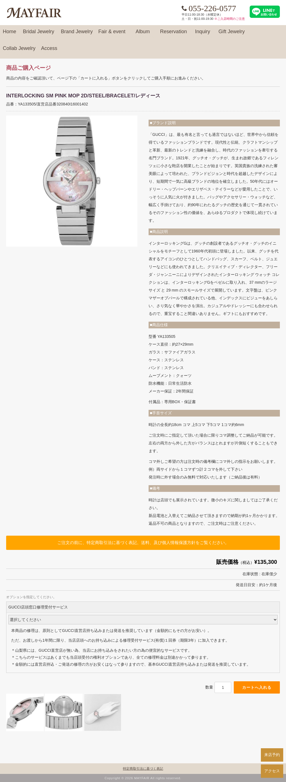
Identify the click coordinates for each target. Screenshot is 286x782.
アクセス (272, 771)
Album (142, 34)
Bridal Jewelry (38, 34)
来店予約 (272, 754)
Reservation (173, 34)
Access (49, 50)
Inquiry (202, 34)
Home (9, 34)
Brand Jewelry (77, 34)
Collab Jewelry (19, 50)
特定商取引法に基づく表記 (143, 769)
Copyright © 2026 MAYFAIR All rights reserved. (143, 778)
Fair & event (111, 34)
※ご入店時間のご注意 (229, 18)
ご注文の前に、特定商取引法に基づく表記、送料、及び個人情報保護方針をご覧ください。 (143, 542)
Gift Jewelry (231, 34)
